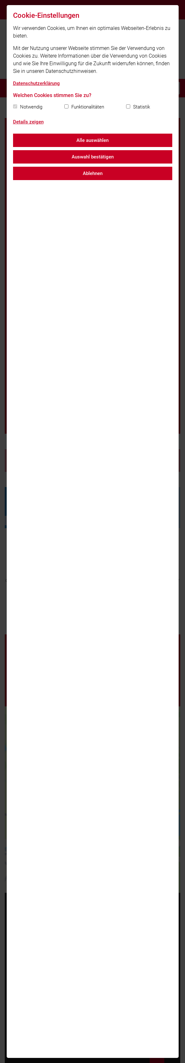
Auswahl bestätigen (93, 157)
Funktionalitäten (87, 107)
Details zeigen (28, 122)
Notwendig (31, 107)
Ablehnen (93, 173)
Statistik (141, 107)
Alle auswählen (92, 140)
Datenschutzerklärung (36, 83)
